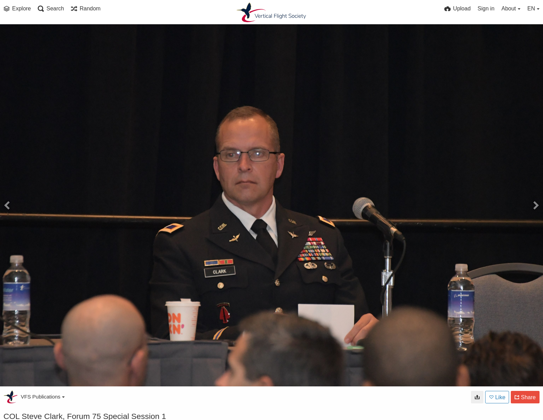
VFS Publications (43, 397)
